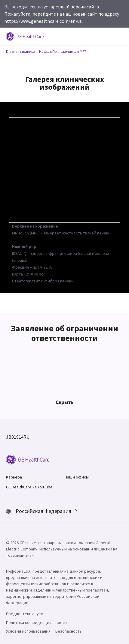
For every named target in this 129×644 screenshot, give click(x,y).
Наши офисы (77, 477)
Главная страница (20, 51)
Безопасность (68, 631)
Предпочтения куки (24, 613)
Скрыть (64, 402)
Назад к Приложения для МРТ (62, 51)
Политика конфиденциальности (36, 622)
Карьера (14, 477)
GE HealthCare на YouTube (29, 487)
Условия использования (28, 631)
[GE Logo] (25, 36)
